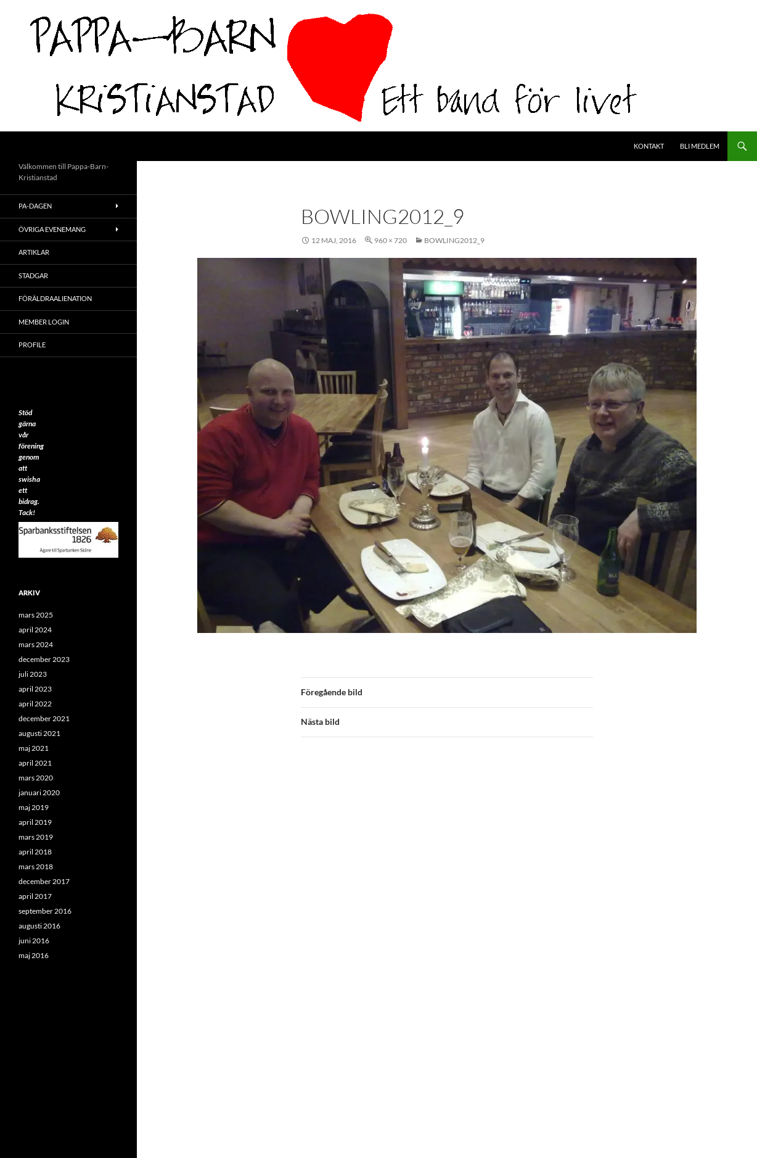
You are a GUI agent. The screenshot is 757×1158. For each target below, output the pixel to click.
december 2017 (44, 881)
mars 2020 (35, 777)
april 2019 (35, 822)
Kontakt (649, 146)
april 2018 (35, 851)
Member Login (43, 322)
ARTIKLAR (33, 252)
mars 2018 (35, 866)
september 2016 (45, 911)
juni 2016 (33, 940)
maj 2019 (33, 807)
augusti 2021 (39, 733)
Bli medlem (699, 146)
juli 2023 (32, 674)
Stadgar (33, 275)
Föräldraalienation (55, 298)
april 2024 (35, 629)
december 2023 (44, 659)
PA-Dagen (35, 206)
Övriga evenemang (52, 229)
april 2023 (35, 688)
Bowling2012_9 (454, 240)
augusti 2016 (39, 925)
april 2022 (35, 703)
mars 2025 (35, 614)
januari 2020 (39, 792)
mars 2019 (35, 837)
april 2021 (35, 762)
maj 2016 (33, 955)
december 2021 (44, 718)
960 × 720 (390, 240)
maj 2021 (33, 748)
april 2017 (35, 896)
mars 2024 (35, 644)
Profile (32, 345)
